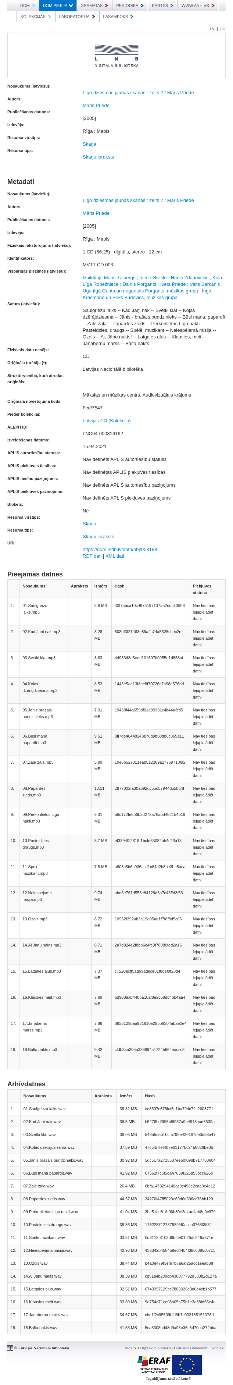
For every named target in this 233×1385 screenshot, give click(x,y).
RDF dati (92, 556)
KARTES (162, 5)
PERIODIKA (130, 5)
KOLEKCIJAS (36, 16)
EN (223, 28)
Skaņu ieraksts (98, 157)
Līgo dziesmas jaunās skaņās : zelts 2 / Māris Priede (138, 92)
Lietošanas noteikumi (191, 1348)
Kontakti (219, 1348)
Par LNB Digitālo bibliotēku (148, 1348)
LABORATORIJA (77, 16)
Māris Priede (96, 105)
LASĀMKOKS (118, 16)
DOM (27, 5)
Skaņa (89, 144)
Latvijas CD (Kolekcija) (107, 420)
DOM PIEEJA (58, 5)
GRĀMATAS (94, 5)
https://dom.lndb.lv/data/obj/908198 (120, 549)
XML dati (114, 556)
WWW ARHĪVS (198, 5)
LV (212, 28)
